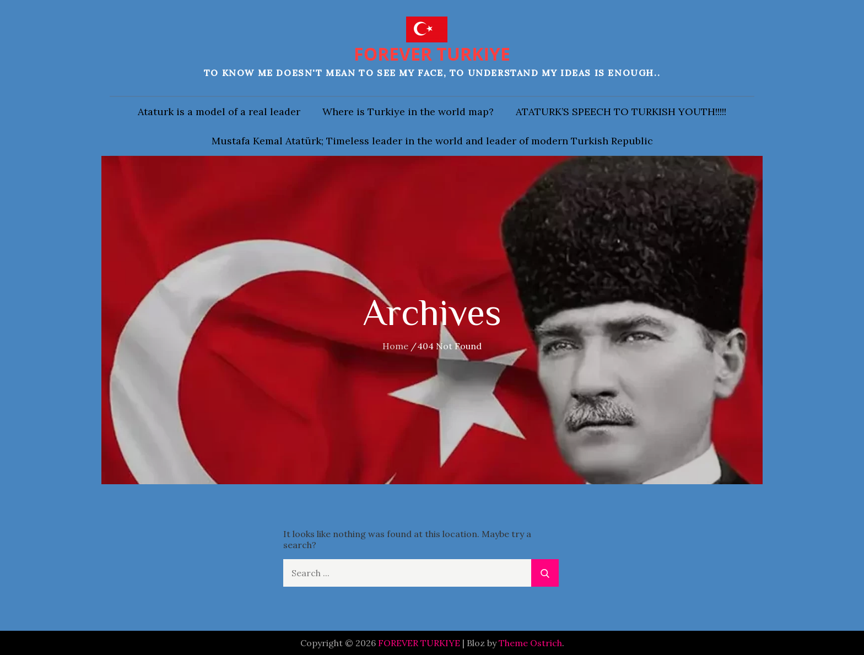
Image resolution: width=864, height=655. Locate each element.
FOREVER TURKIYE (432, 54)
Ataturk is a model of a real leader (219, 111)
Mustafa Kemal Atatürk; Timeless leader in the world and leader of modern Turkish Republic (432, 140)
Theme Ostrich (530, 642)
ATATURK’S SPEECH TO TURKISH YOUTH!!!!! (621, 111)
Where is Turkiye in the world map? (408, 111)
